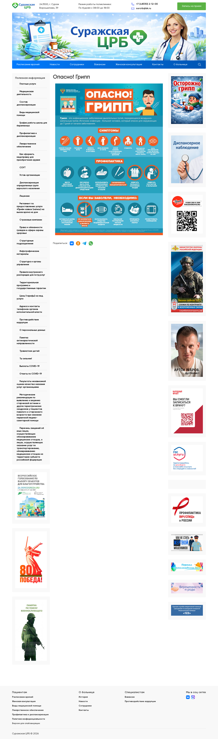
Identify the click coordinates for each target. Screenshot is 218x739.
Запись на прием (191, 6)
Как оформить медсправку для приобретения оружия (28, 157)
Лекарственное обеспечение (28, 710)
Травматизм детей (29, 351)
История (83, 697)
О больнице (180, 64)
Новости (55, 64)
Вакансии (99, 64)
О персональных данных (32, 330)
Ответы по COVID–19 (31, 374)
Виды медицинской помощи (26, 705)
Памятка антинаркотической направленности (27, 341)
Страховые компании (31, 220)
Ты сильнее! (26, 359)
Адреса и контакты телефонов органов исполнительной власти (29, 309)
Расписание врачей (28, 64)
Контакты (157, 64)
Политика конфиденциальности (28, 719)
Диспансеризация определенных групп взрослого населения (28, 186)
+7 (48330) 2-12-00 (147, 3)
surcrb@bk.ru (143, 8)
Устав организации (30, 175)
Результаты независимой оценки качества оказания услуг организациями (31, 384)
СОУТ (23, 168)
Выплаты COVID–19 (30, 366)
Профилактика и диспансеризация (30, 714)
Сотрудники (77, 64)
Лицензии (25, 196)
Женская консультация (129, 64)
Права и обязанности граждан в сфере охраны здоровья (30, 230)
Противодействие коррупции (140, 701)
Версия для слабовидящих (26, 723)
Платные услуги (28, 84)
